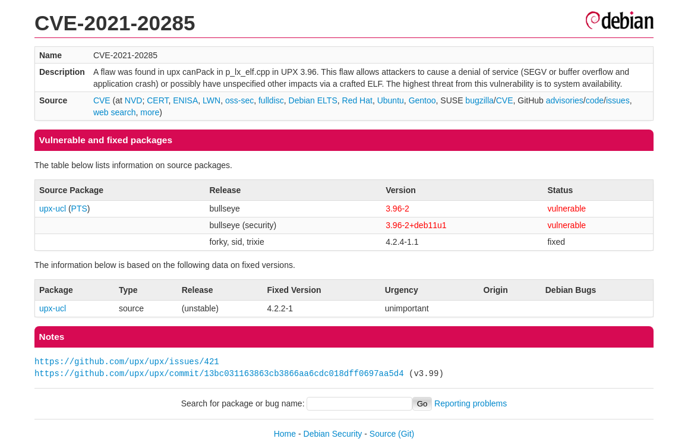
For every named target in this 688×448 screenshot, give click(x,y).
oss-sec (239, 100)
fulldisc (271, 100)
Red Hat (357, 100)
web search (114, 112)
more (149, 112)
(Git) (406, 433)
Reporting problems (470, 403)
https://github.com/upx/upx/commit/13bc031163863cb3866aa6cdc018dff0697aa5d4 (219, 373)
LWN (211, 100)
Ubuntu (390, 100)
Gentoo (422, 100)
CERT (157, 100)
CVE (102, 100)
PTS (79, 208)
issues (618, 100)
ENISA (185, 100)
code (595, 100)
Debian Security (333, 433)
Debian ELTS (313, 100)
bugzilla (479, 100)
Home (285, 433)
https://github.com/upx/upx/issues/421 (126, 361)
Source (383, 433)
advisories (564, 100)
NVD (134, 100)
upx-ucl (52, 208)
